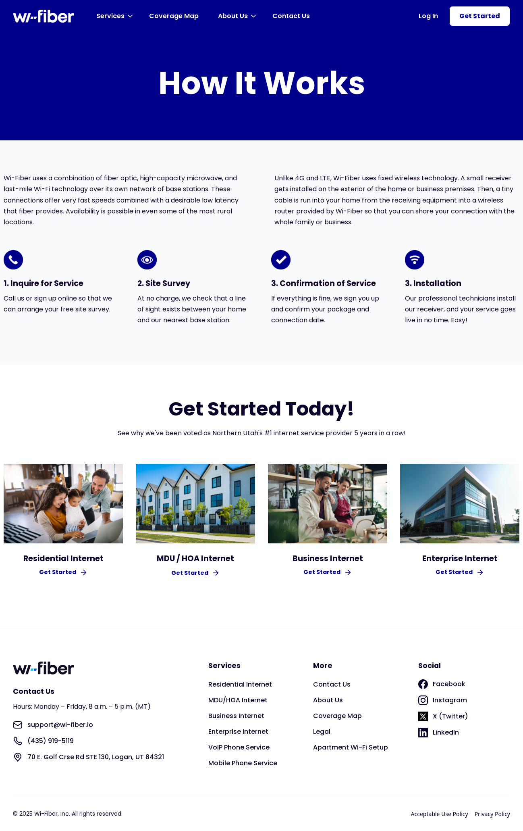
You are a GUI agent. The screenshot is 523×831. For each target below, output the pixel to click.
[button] (116, 16)
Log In (428, 16)
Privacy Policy (492, 814)
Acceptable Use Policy (439, 814)
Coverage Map (174, 16)
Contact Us (291, 16)
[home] (43, 16)
